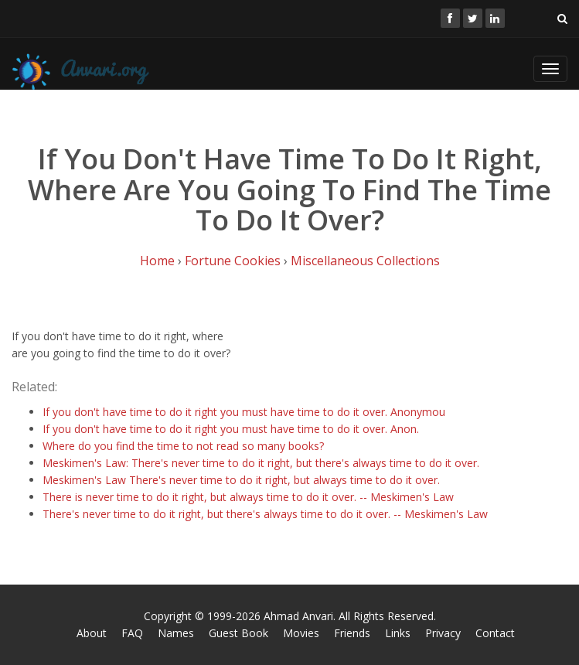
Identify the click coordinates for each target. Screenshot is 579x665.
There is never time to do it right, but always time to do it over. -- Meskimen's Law (248, 496)
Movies (301, 633)
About (92, 633)
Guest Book (238, 633)
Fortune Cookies (233, 260)
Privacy (443, 633)
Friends (352, 633)
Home (157, 260)
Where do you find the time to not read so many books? (183, 445)
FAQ (132, 633)
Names (176, 633)
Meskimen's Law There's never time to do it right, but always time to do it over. (241, 479)
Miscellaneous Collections (365, 260)
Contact (495, 633)
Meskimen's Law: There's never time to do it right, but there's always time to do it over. (261, 462)
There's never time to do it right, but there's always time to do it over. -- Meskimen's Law (265, 513)
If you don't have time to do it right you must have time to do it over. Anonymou (244, 411)
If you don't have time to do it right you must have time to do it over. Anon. (231, 428)
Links (397, 633)
